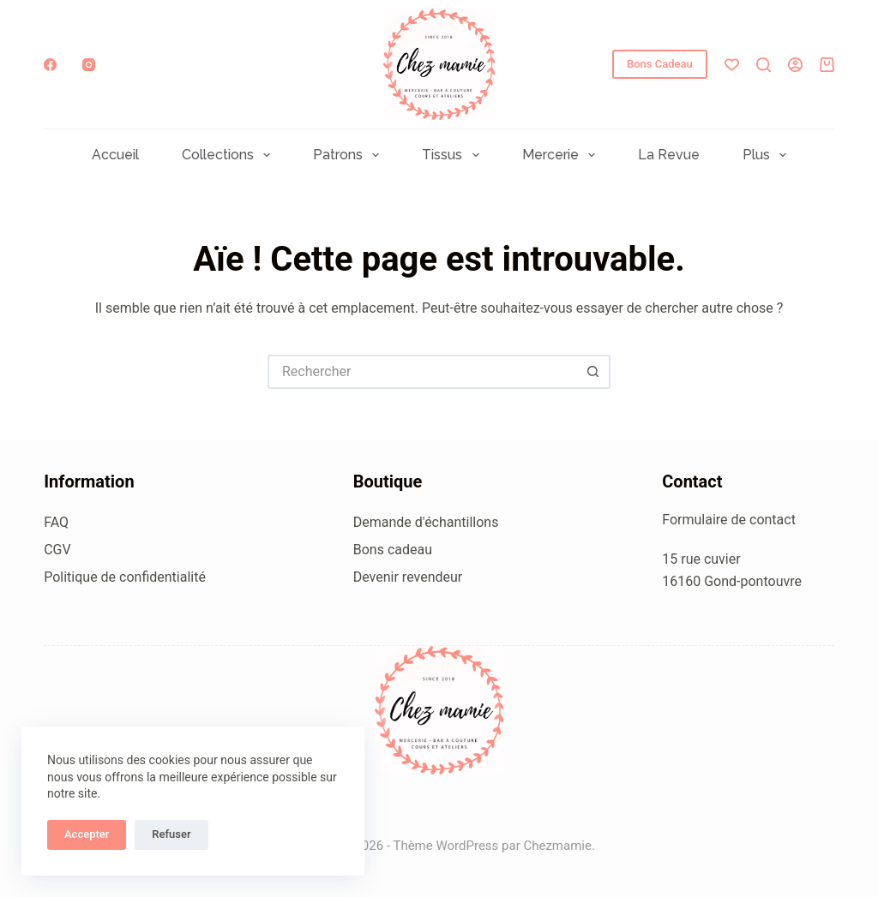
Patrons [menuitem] (349, 155)
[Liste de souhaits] (732, 64)
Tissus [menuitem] (453, 155)
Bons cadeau (392, 549)
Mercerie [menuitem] (562, 155)
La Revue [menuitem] (669, 155)
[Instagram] (88, 64)
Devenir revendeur (408, 577)
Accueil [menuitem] (115, 155)
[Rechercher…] (422, 372)
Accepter (86, 834)
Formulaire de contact (729, 519)
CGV (57, 549)
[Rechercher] (763, 64)
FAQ (56, 522)
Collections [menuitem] (229, 155)
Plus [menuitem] (768, 155)
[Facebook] (50, 64)
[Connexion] (795, 64)
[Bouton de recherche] (593, 372)
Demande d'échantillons (426, 522)
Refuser (171, 834)
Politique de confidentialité (125, 577)
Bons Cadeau (660, 63)
